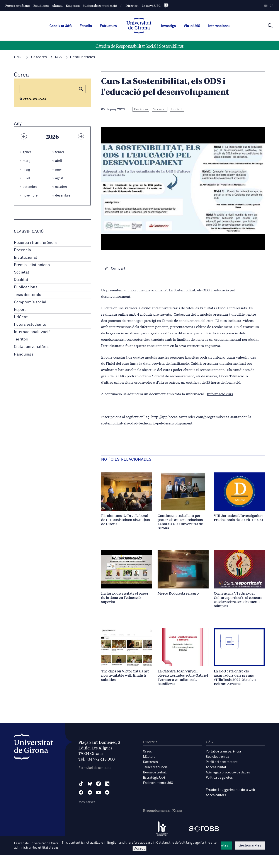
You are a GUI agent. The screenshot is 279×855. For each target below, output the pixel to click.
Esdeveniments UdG (158, 783)
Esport (20, 310)
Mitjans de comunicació (100, 5)
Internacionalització (32, 332)
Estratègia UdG (154, 777)
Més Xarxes (86, 802)
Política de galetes (219, 777)
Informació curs (220, 393)
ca (271, 5)
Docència (22, 250)
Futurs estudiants (17, 5)
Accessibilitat (216, 767)
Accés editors (216, 795)
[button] (81, 89)
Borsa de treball (155, 772)
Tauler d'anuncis (155, 767)
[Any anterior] (23, 136)
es (266, 5)
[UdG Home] (138, 26)
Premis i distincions (32, 265)
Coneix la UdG (60, 26)
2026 (52, 136)
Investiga (168, 26)
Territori (21, 339)
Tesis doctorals (27, 295)
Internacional (219, 26)
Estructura (108, 26)
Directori (132, 5)
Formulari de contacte (94, 768)
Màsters (149, 756)
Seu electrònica (217, 756)
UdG (17, 57)
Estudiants (41, 5)
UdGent (21, 317)
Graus (147, 751)
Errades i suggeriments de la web (230, 790)
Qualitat (21, 280)
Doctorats (150, 762)
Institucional (25, 258)
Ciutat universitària (31, 347)
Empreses (73, 5)
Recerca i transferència (35, 243)
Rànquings (23, 354)
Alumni (57, 5)
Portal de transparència (223, 751)
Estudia (86, 26)
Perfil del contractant (222, 762)
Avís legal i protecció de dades (228, 772)
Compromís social (30, 302)
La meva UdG (151, 5)
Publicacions (25, 287)
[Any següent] (81, 136)
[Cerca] (270, 25)
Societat (21, 272)
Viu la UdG (192, 26)
